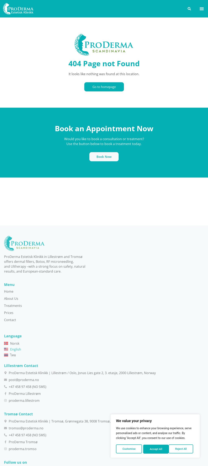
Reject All (155, 449)
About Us (11, 419)
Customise (129, 449)
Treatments (13, 426)
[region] (155, 436)
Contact (10, 440)
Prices (8, 433)
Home (8, 412)
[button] (201, 8)
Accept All (181, 449)
